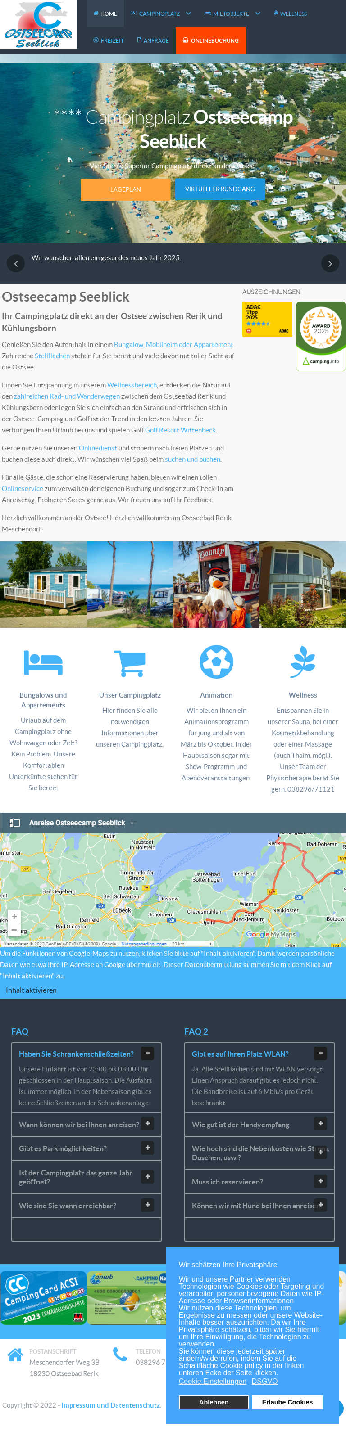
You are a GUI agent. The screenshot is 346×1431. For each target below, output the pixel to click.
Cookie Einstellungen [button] (212, 1381)
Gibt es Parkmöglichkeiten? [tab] (86, 1148)
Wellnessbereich (132, 385)
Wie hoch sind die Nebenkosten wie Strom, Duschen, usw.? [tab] (260, 1152)
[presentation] (16, 263)
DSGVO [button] (265, 1381)
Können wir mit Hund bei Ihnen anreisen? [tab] (259, 1205)
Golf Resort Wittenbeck (180, 430)
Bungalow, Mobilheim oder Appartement (173, 344)
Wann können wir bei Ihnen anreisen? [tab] (86, 1123)
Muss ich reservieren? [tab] (259, 1181)
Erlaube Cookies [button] (287, 1402)
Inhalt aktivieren (31, 990)
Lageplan (125, 189)
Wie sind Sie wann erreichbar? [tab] (86, 1205)
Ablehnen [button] (214, 1402)
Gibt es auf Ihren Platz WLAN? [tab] (259, 1053)
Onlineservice (23, 488)
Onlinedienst (98, 448)
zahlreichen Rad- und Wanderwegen (67, 396)
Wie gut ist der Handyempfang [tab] (259, 1123)
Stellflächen (52, 356)
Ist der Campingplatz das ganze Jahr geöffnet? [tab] (86, 1177)
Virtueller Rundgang (220, 189)
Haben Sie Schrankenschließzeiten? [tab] (86, 1053)
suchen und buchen (192, 459)
